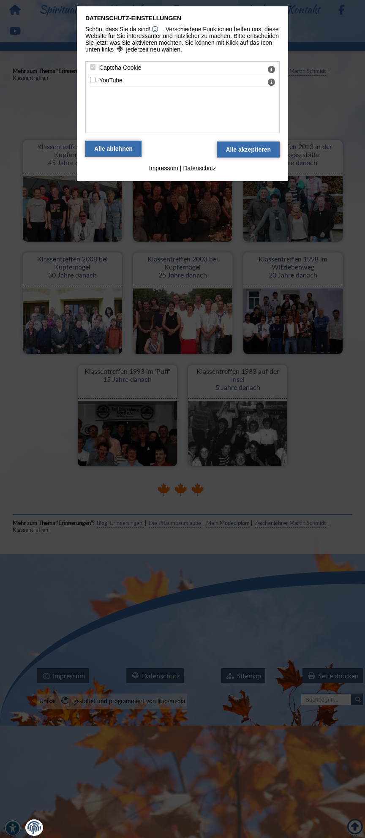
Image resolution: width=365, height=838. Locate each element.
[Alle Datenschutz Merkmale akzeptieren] (248, 149)
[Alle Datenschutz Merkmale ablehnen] (113, 149)
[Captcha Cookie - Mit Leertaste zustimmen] (92, 67)
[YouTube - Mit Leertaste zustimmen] (92, 79)
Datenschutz (199, 168)
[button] (34, 828)
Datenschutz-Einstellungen (133, 18)
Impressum (163, 168)
